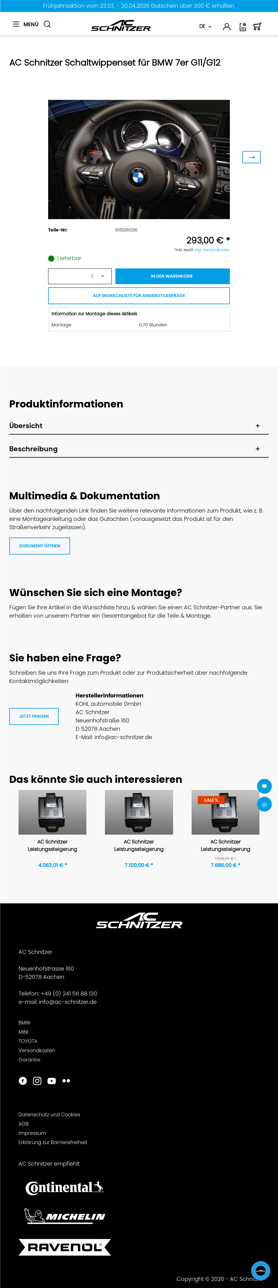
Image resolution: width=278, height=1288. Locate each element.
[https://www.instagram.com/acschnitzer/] (37, 1081)
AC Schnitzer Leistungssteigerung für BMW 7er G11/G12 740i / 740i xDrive (52, 846)
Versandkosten (37, 1050)
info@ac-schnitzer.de (68, 1002)
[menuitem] (25, 27)
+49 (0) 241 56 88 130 (69, 993)
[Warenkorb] (257, 29)
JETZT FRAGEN (34, 716)
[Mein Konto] (227, 27)
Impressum (32, 1133)
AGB (24, 1123)
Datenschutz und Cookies (49, 1114)
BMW (24, 1022)
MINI (23, 1032)
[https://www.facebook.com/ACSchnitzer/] (23, 1081)
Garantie (29, 1059)
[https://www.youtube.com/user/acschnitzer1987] (52, 1081)
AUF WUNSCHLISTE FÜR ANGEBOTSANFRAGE (139, 295)
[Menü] (25, 24)
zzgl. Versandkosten (212, 249)
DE (202, 26)
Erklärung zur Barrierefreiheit (53, 1142)
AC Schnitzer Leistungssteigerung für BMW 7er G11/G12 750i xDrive (139, 846)
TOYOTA (28, 1041)
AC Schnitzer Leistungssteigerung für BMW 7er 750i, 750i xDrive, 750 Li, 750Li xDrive (225, 846)
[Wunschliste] (243, 29)
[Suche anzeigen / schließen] (47, 24)
